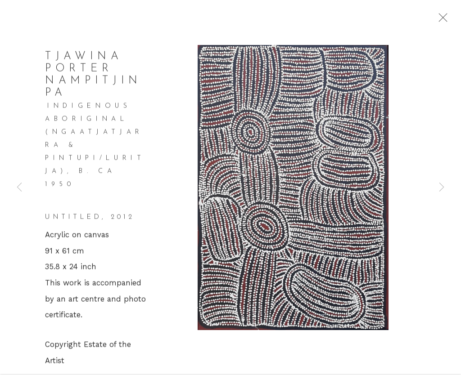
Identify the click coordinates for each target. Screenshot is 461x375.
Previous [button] (19, 187)
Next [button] (441, 187)
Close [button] (445, 20)
